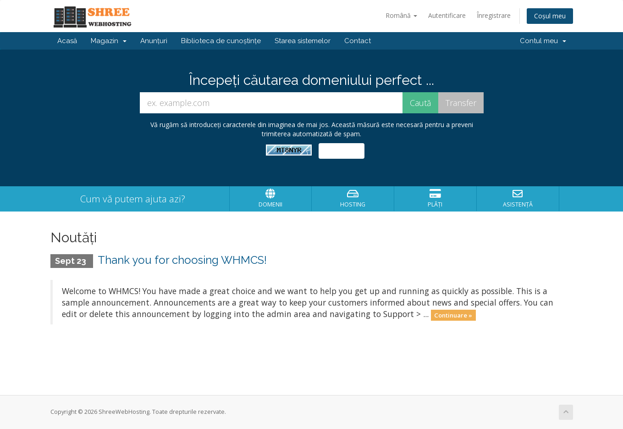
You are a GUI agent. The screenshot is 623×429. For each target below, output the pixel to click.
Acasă (67, 41)
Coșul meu (550, 15)
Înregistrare (494, 15)
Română (401, 15)
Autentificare (447, 15)
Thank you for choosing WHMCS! (182, 260)
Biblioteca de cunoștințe (221, 41)
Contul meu (543, 41)
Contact (357, 41)
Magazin (109, 41)
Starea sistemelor (303, 41)
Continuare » (453, 315)
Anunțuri (153, 41)
